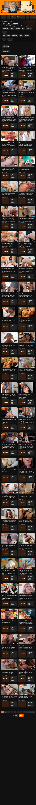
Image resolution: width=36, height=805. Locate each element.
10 (30, 712)
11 (33, 712)
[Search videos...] (13, 7)
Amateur (23, 16)
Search (29, 6)
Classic (5, 11)
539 (16, 715)
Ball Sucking (6, 35)
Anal (9, 16)
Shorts (12, 11)
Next (21, 715)
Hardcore (4, 16)
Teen (28, 16)
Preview (5, 75)
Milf (18, 16)
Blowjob (13, 16)
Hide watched (6, 51)
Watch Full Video (12, 75)
